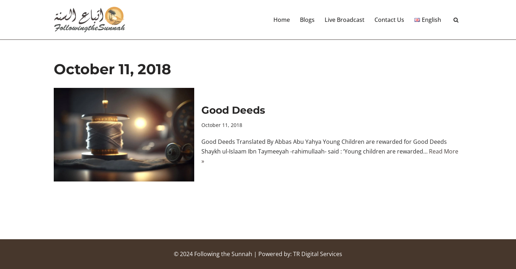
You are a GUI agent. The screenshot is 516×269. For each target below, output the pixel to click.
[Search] (456, 20)
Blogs (307, 20)
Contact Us (389, 20)
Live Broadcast (344, 20)
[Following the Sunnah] (89, 19)
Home (281, 20)
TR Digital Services (317, 254)
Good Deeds (233, 110)
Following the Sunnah (223, 254)
